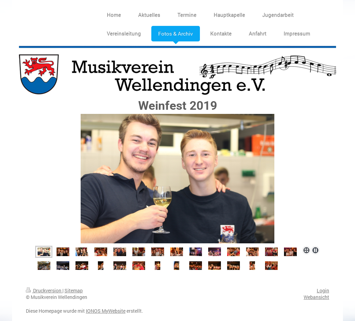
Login (323, 290)
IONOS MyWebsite (105, 311)
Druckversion (44, 290)
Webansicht (316, 297)
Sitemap (73, 290)
